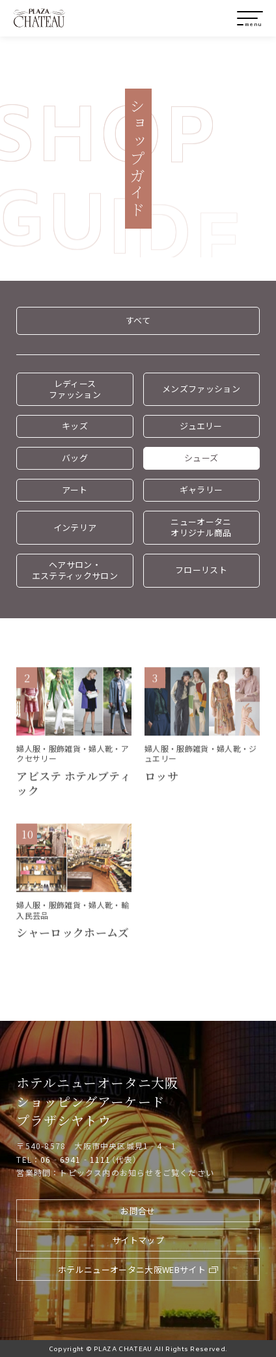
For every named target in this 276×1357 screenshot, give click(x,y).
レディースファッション (75, 389)
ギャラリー (201, 489)
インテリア (75, 527)
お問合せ (137, 1211)
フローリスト (201, 570)
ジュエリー (201, 426)
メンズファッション (201, 388)
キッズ (75, 426)
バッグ (75, 457)
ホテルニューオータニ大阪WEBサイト (132, 1269)
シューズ (201, 457)
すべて (138, 320)
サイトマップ (138, 1240)
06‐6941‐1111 (75, 1159)
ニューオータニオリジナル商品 (201, 527)
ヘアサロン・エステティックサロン (75, 570)
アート (74, 489)
